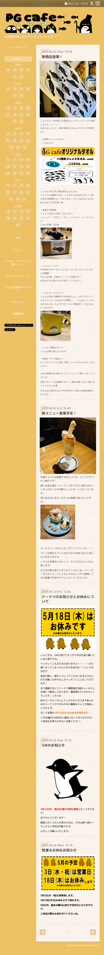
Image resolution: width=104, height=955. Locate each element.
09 (21, 89)
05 (14, 70)
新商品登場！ (52, 56)
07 (8, 115)
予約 (18, 238)
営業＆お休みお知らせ (59, 850)
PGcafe (76, 945)
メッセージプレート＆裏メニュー (18, 262)
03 (28, 70)
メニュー (18, 249)
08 (28, 89)
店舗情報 (18, 313)
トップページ (18, 47)
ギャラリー (18, 302)
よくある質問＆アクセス (18, 289)
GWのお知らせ (53, 745)
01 (21, 76)
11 (68, 932)
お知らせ (18, 59)
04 (21, 70)
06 (8, 70)
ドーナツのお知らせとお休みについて (68, 599)
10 (14, 89)
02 (14, 76)
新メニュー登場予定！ (59, 413)
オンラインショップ (18, 276)
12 (8, 89)
